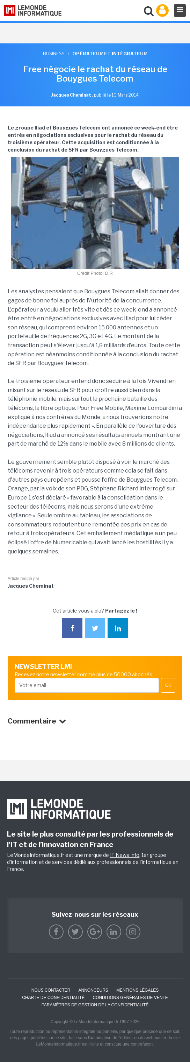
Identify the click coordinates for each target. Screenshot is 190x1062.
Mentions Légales (137, 990)
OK (168, 685)
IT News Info (124, 855)
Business (54, 53)
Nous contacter (51, 990)
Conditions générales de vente (130, 997)
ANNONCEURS (93, 990)
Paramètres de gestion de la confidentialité (95, 1004)
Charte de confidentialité (53, 997)
